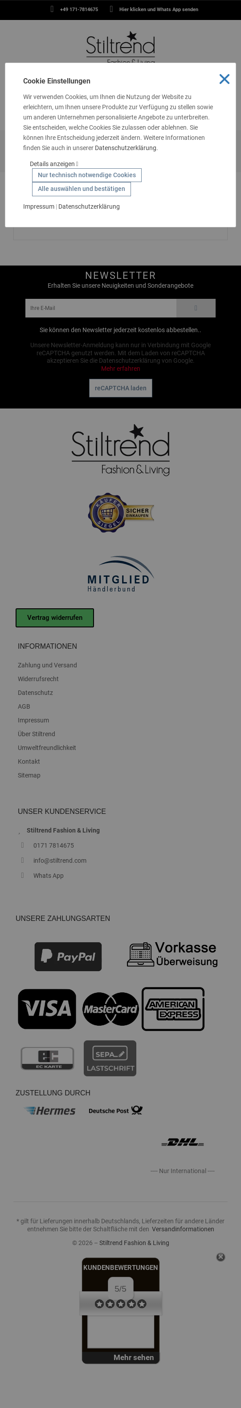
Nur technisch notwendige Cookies (87, 174)
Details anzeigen (54, 163)
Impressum (38, 206)
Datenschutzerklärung (125, 147)
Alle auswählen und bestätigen (81, 188)
